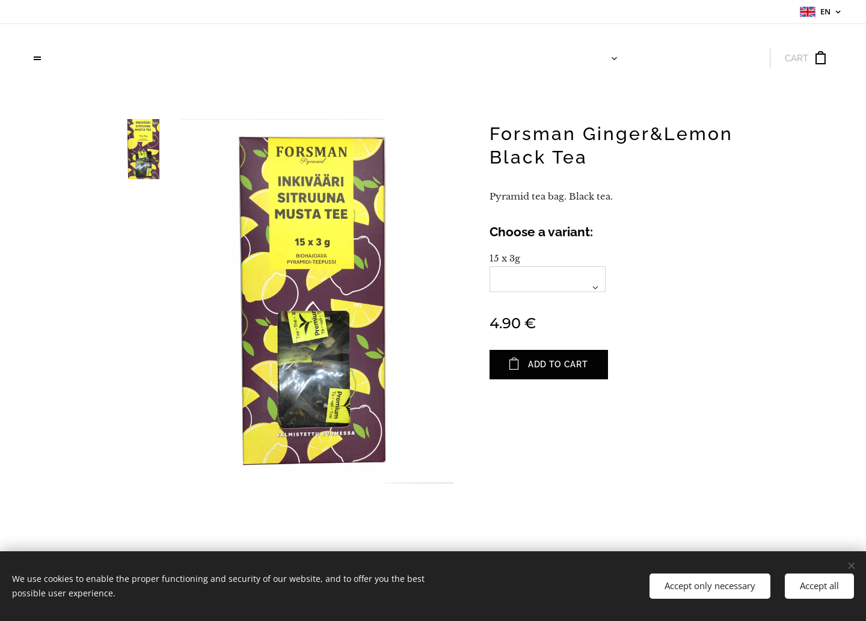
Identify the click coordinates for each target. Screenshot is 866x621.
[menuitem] (591, 58)
